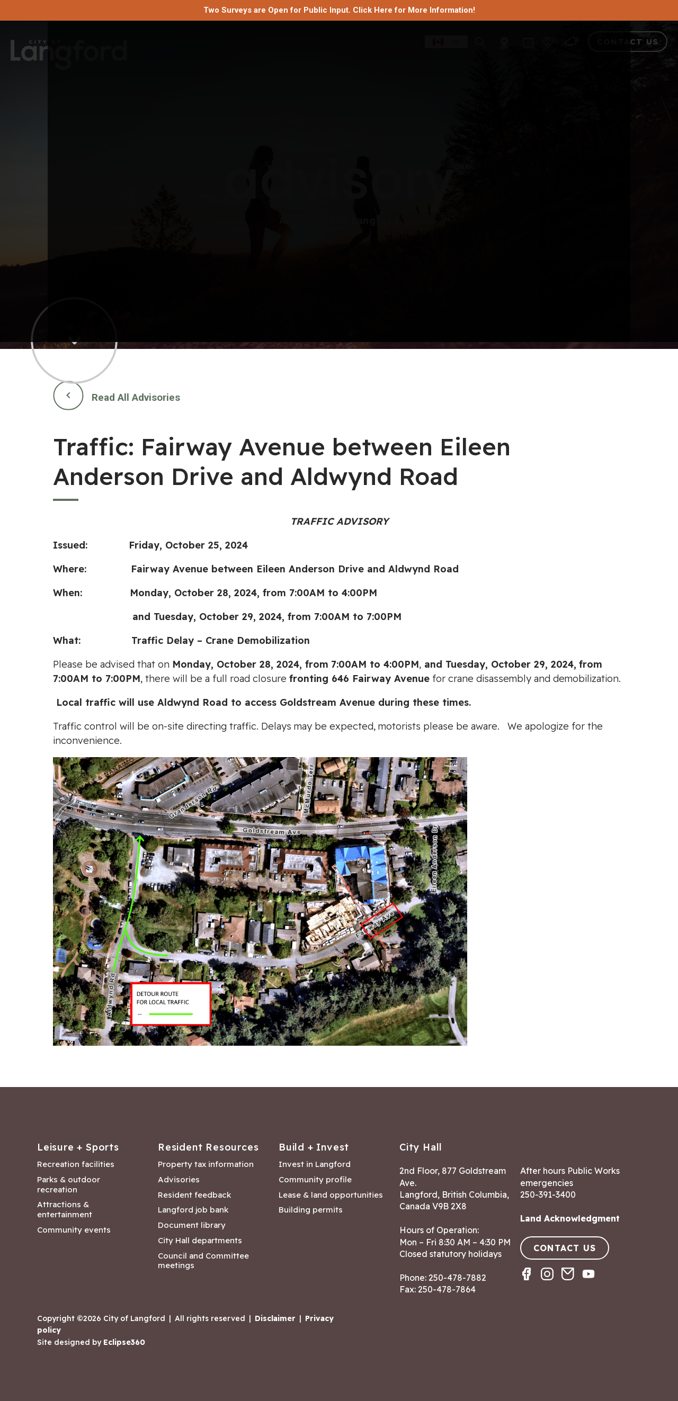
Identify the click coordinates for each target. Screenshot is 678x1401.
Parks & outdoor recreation (68, 1185)
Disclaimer (275, 1318)
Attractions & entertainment (64, 1209)
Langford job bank (193, 1210)
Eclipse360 (124, 1342)
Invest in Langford (315, 1164)
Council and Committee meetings (203, 1261)
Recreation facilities (75, 1164)
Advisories (179, 1179)
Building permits (311, 1210)
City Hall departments (200, 1240)
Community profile (315, 1179)
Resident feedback (194, 1195)
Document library (192, 1225)
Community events (74, 1230)
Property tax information (206, 1164)
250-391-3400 (548, 1194)
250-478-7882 (457, 1277)
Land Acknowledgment (570, 1218)
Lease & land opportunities (331, 1195)
